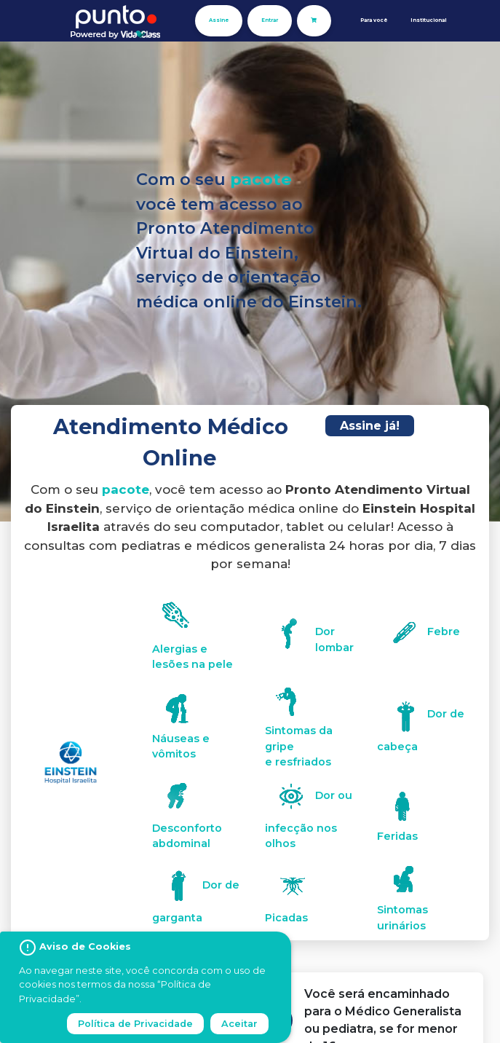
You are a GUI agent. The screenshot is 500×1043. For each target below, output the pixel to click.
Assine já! (370, 426)
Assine (219, 20)
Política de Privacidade (135, 1023)
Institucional (428, 20)
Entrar (269, 20)
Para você (373, 20)
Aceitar (239, 1023)
